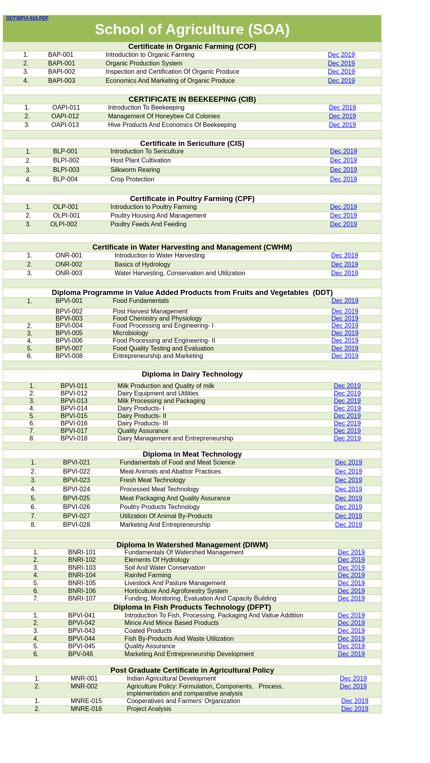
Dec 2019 (341, 54)
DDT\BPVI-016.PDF (27, 18)
